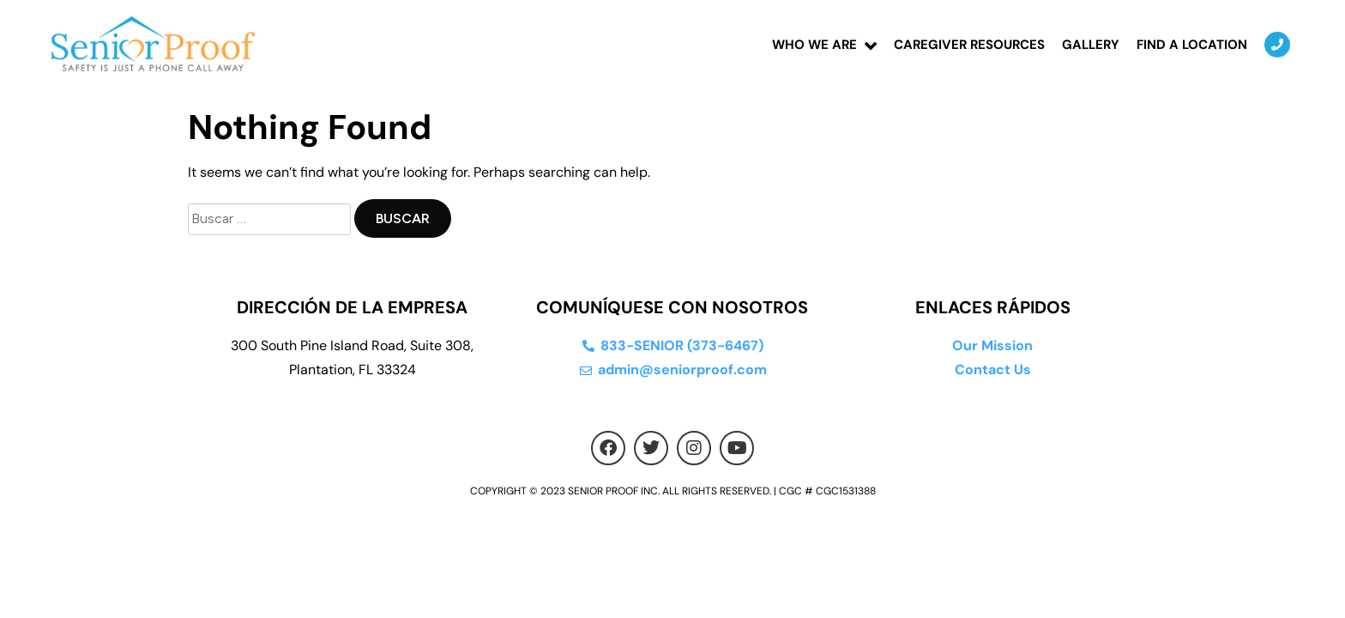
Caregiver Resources (969, 44)
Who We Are (814, 44)
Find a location (1192, 44)
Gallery (1090, 44)
